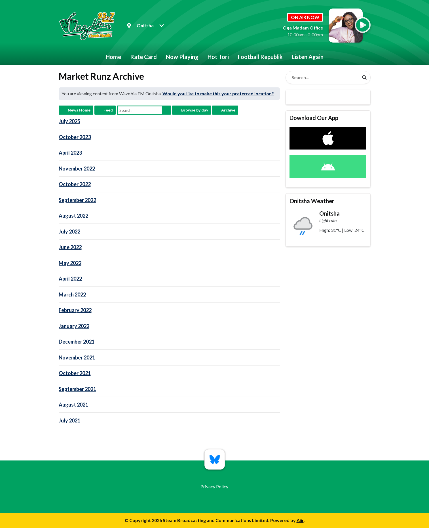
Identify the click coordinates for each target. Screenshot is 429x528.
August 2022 (73, 216)
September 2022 (77, 200)
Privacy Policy (214, 486)
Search (166, 110)
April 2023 (70, 153)
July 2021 (69, 420)
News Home (79, 110)
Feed (108, 110)
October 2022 (75, 184)
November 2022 (77, 168)
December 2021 (76, 341)
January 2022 (74, 326)
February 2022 (75, 310)
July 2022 (69, 231)
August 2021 (73, 404)
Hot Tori (218, 56)
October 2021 (75, 373)
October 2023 (75, 137)
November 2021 (77, 357)
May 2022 (70, 263)
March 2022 (72, 294)
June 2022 (70, 247)
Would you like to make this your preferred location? (218, 93)
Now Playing (182, 56)
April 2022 (70, 278)
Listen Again (308, 56)
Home (113, 56)
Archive (228, 110)
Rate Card (143, 56)
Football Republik (260, 56)
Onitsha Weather (311, 200)
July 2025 (69, 121)
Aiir (300, 520)
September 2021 (77, 389)
